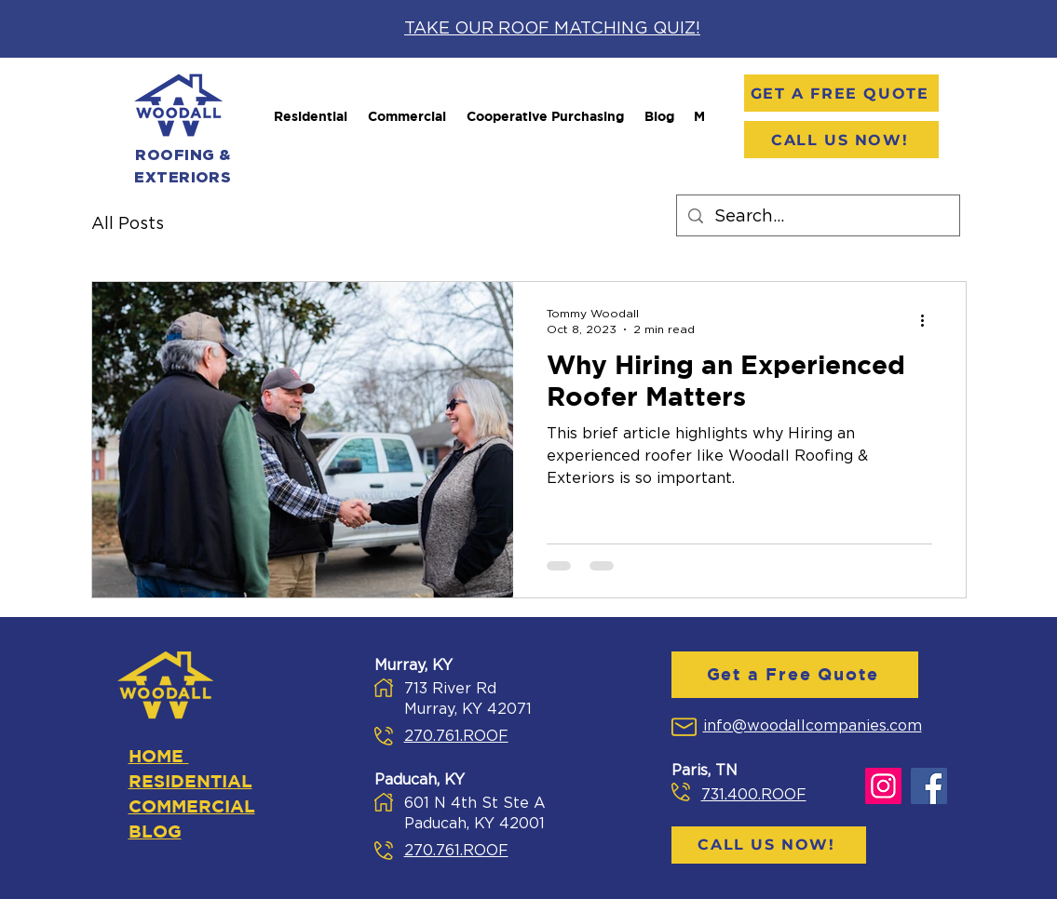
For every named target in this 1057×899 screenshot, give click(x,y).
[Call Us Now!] (841, 139)
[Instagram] (883, 786)
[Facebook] (929, 786)
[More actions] (929, 320)
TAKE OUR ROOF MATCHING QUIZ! (552, 28)
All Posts (127, 224)
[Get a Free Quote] (841, 93)
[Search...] (817, 217)
